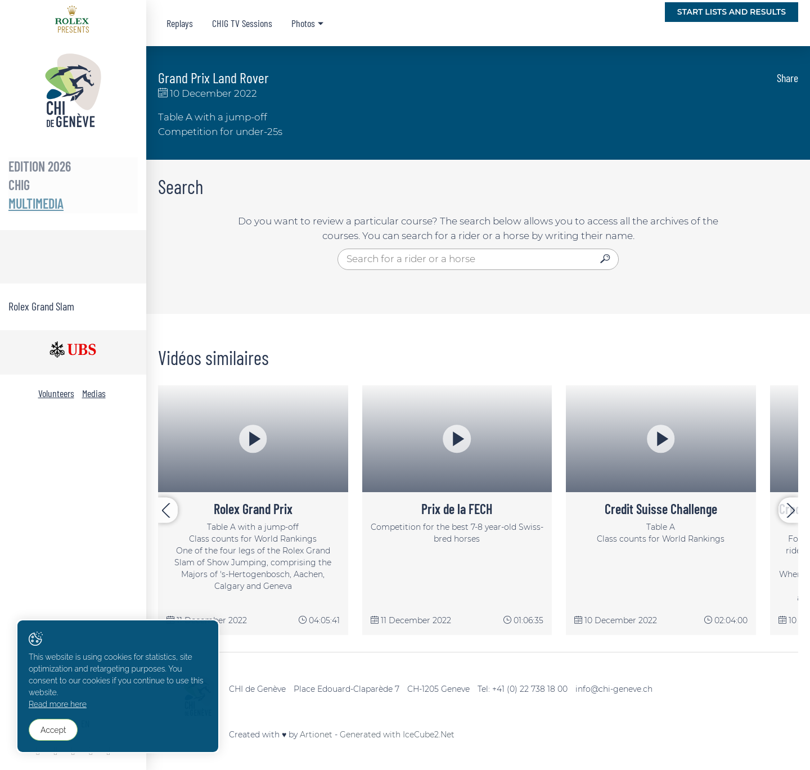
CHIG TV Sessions (242, 23)
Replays (179, 23)
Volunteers (56, 393)
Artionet (316, 735)
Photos (303, 23)
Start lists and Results (731, 12)
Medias (94, 393)
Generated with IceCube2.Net (397, 735)
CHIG (19, 185)
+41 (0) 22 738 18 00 (530, 689)
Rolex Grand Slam (41, 306)
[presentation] (168, 510)
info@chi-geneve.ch (613, 689)
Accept (53, 731)
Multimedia (36, 203)
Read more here (58, 707)
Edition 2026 (39, 166)
